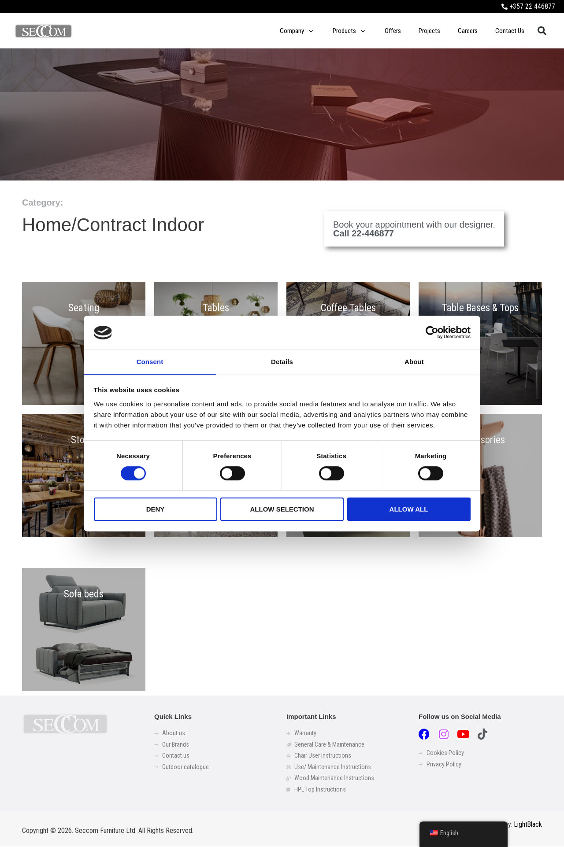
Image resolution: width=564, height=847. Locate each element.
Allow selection (282, 509)
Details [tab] (282, 361)
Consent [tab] (150, 361)
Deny (155, 509)
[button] (542, 31)
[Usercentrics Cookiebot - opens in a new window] (432, 332)
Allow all (409, 509)
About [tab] (414, 361)
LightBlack (527, 825)
